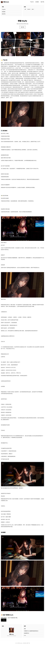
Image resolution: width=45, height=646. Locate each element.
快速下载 (42, 1)
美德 (25, 628)
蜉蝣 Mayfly (5, 2)
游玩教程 (37, 1)
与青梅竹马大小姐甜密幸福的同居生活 (31, 631)
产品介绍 (32, 1)
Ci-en (25, 635)
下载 (4, 620)
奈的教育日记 (26, 633)
